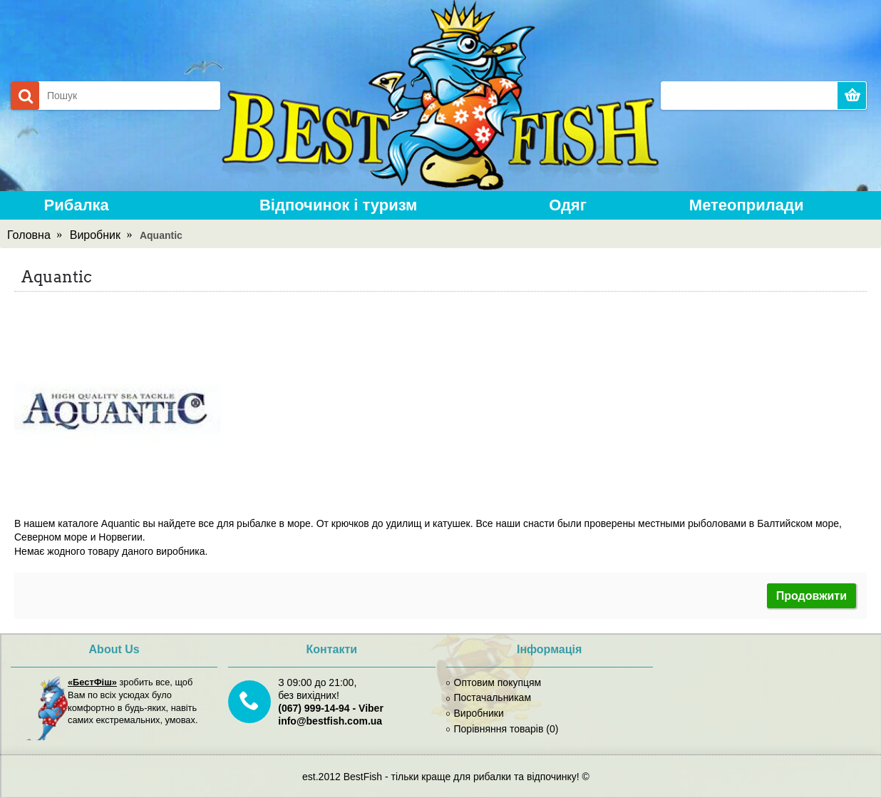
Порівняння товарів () (502, 729)
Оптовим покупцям (494, 682)
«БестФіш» (92, 682)
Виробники (475, 713)
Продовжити (811, 596)
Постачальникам (489, 697)
